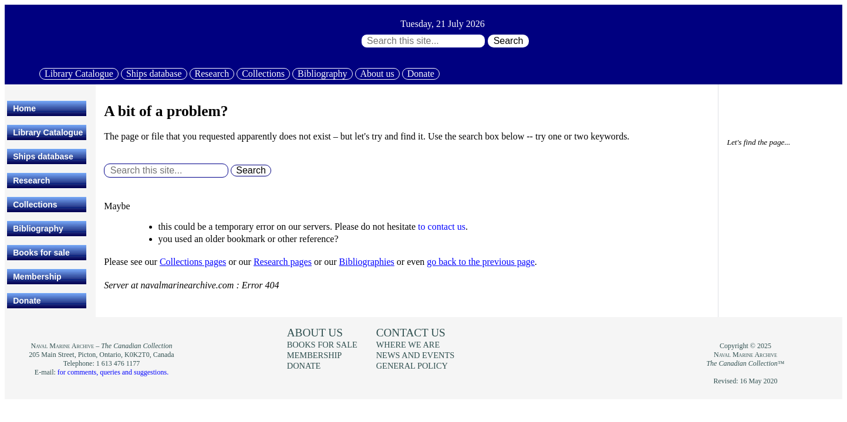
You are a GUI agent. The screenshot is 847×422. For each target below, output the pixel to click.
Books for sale (41, 252)
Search (509, 41)
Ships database (154, 74)
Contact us (411, 332)
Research (212, 74)
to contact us (441, 227)
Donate (420, 74)
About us (377, 74)
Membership (37, 276)
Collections (263, 74)
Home (24, 108)
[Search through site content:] (423, 41)
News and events (415, 355)
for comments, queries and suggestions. (113, 372)
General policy (412, 365)
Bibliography (322, 74)
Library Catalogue (79, 74)
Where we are (408, 344)
